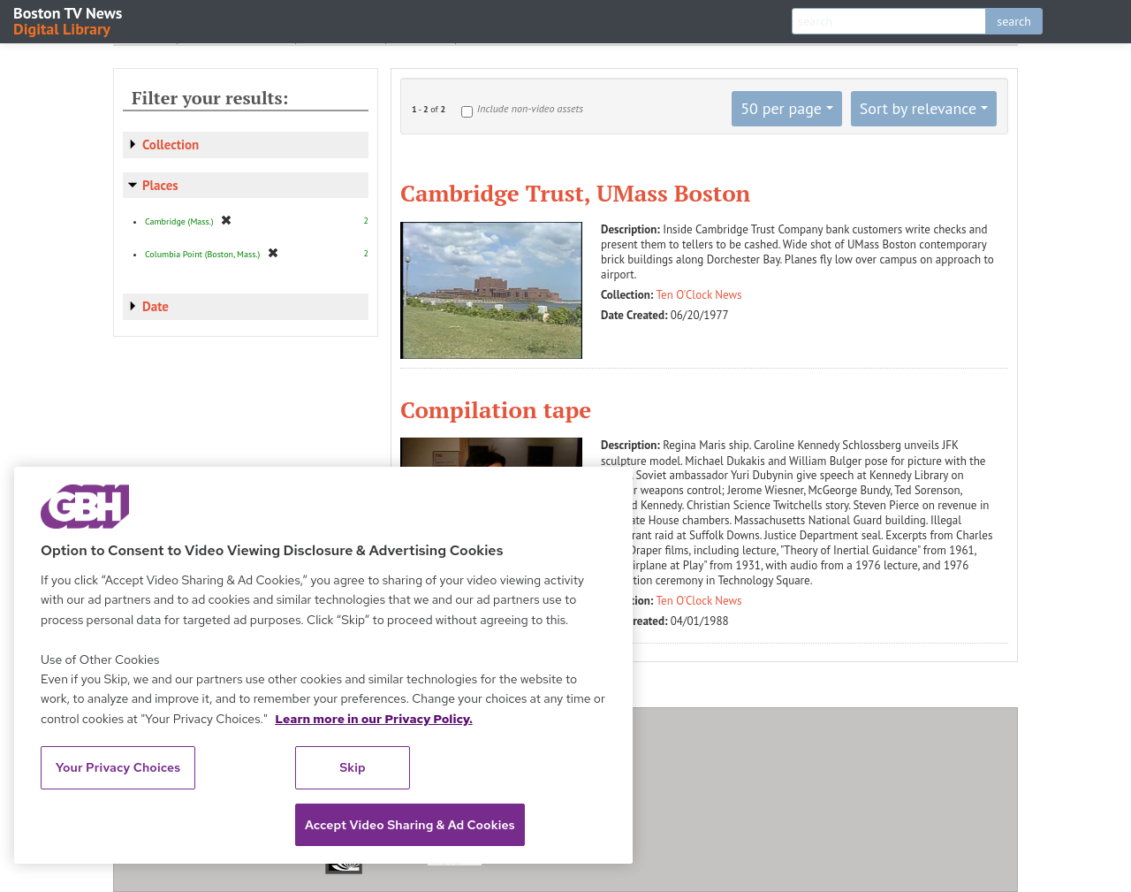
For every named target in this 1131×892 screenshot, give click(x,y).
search (1014, 21)
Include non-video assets (530, 108)
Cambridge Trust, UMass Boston (575, 193)
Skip (352, 767)
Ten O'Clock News (699, 294)
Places (160, 185)
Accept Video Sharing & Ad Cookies (410, 825)
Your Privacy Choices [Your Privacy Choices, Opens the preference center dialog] (118, 767)
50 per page (781, 108)
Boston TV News (69, 20)
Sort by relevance (918, 108)
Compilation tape (495, 409)
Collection (170, 144)
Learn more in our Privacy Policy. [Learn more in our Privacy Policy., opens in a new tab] (374, 719)
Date (155, 306)
